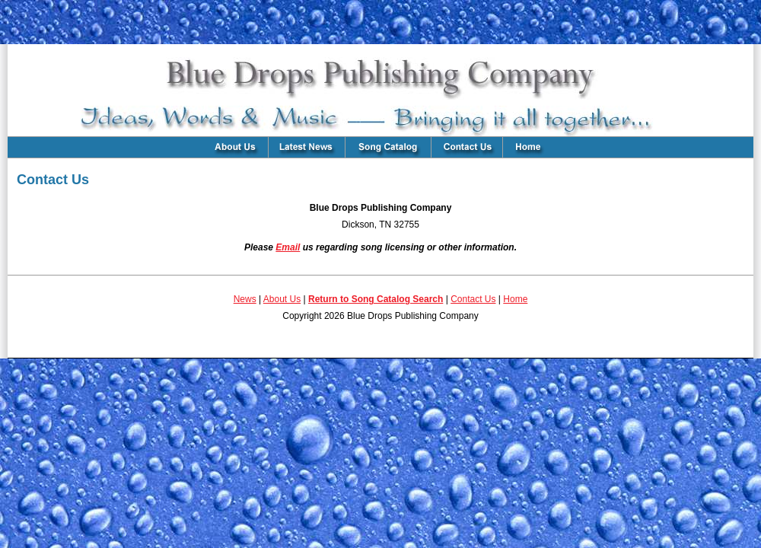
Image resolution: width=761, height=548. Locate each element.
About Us (282, 299)
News (245, 299)
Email (287, 247)
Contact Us (473, 299)
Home (515, 299)
